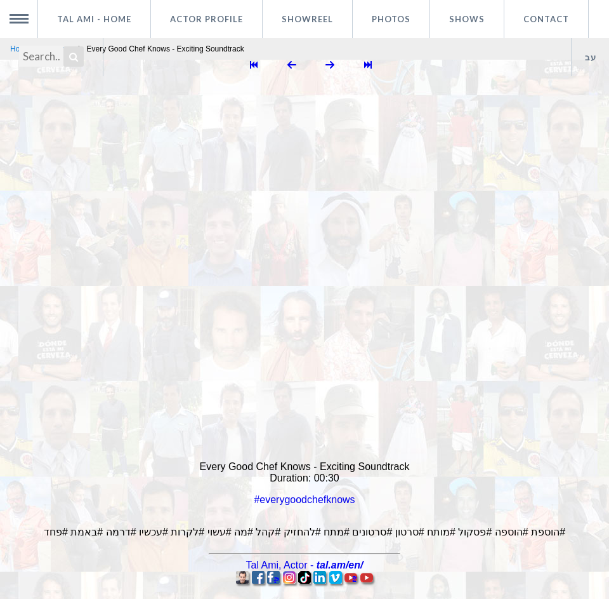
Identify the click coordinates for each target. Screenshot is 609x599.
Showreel (307, 19)
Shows (467, 19)
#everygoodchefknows (304, 499)
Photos (391, 19)
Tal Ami (94, 19)
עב (590, 57)
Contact (546, 19)
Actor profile (206, 19)
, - (304, 565)
